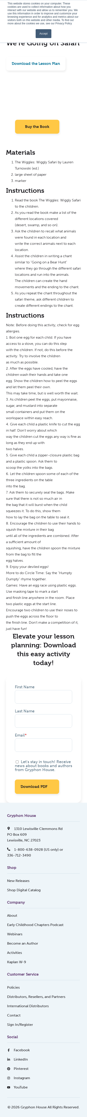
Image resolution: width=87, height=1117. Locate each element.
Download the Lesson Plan (36, 63)
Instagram (18, 1078)
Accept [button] (43, 33)
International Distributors (28, 1006)
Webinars (14, 934)
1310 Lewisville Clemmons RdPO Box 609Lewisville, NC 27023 (35, 834)
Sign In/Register (20, 1024)
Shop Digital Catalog (24, 890)
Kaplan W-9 (16, 962)
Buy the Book (37, 126)
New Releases (18, 881)
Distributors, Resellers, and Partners (36, 997)
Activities (14, 953)
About (12, 915)
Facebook (18, 1050)
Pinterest (18, 1069)
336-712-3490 (19, 855)
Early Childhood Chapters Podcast (35, 925)
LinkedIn (17, 1059)
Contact (14, 1015)
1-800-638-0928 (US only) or (35, 849)
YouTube (17, 1087)
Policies (13, 987)
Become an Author (22, 943)
